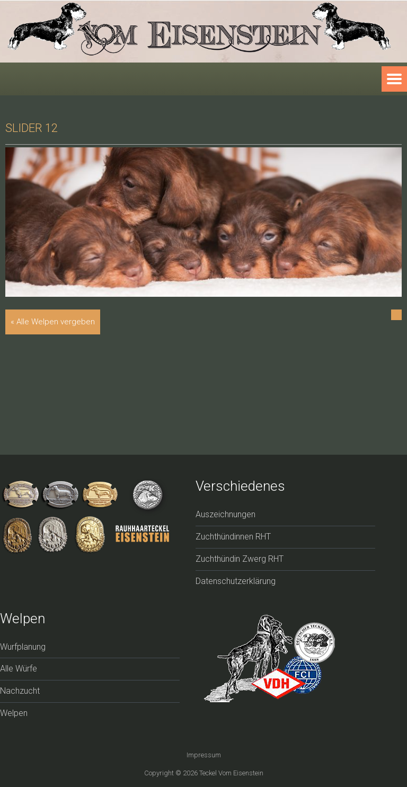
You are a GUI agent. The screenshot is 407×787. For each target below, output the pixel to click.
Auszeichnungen (225, 514)
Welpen (14, 713)
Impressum (204, 755)
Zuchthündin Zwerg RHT (240, 559)
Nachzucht (20, 691)
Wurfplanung (23, 647)
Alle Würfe (18, 669)
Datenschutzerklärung (236, 581)
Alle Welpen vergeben (55, 321)
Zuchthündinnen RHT (233, 537)
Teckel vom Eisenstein (231, 773)
